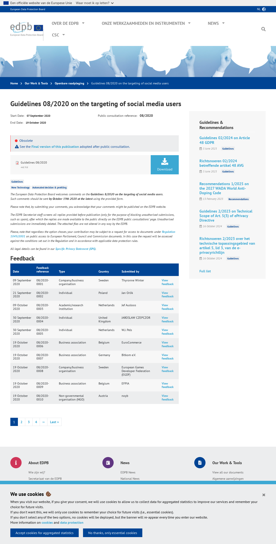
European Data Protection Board (27, 9)
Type (62, 271)
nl (258, 9)
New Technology (20, 187)
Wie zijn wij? (36, 472)
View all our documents (227, 472)
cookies (47, 522)
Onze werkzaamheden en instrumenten (143, 23)
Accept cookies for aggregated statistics (45, 533)
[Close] (264, 494)
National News (130, 479)
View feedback (168, 282)
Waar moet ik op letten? (95, 3)
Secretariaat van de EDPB (45, 479)
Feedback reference (42, 269)
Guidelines (17, 181)
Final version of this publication (55, 146)
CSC (55, 35)
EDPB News (128, 472)
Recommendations (239, 198)
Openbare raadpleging (69, 83)
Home (14, 83)
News (213, 23)
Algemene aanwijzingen (228, 479)
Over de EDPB (65, 23)
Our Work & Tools (36, 83)
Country (104, 271)
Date (16, 271)
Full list (205, 271)
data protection (71, 522)
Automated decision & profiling (49, 187)
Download (164, 164)
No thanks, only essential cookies (112, 533)
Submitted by (130, 271)
